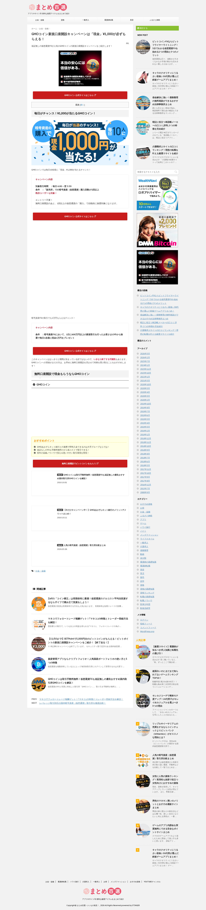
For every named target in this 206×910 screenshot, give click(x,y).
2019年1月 (145, 434)
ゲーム (143, 523)
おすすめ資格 (146, 504)
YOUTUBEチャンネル (152, 882)
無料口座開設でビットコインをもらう (80, 463)
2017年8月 (145, 481)
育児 (142, 573)
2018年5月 (145, 465)
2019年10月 (145, 403)
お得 (142, 508)
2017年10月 (145, 473)
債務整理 (144, 550)
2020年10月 (145, 384)
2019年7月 (145, 411)
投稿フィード (146, 623)
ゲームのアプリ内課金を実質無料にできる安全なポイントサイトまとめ (165, 828)
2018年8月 (145, 454)
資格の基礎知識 (147, 589)
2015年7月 (145, 488)
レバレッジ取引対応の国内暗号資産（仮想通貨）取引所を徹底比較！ (72, 703)
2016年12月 (145, 484)
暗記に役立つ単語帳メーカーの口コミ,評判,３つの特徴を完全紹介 (165, 125)
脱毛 (142, 577)
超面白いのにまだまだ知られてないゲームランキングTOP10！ (165, 674)
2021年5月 (145, 380)
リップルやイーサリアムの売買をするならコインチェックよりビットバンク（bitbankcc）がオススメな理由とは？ (165, 730)
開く (82, 105)
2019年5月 (145, 419)
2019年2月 (145, 430)
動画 (142, 554)
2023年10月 (145, 373)
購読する (142, 28)
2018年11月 (145, 442)
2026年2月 (145, 357)
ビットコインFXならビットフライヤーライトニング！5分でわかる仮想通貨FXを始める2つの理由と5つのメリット (165, 48)
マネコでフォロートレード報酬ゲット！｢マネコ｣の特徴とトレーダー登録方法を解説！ (81, 699)
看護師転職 (108, 20)
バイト (143, 531)
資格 (62, 20)
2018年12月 (145, 438)
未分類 (143, 558)
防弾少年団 (145, 604)
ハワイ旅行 (145, 527)
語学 (142, 581)
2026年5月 (145, 353)
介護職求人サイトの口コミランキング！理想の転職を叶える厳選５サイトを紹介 (165, 150)
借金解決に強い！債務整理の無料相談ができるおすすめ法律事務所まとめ (165, 101)
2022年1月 (145, 376)
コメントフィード (148, 627)
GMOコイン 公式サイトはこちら (80, 95)
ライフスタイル (147, 539)
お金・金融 (39, 20)
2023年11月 (145, 369)
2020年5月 (145, 388)
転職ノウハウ (146, 600)
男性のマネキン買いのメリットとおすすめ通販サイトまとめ (165, 804)
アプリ (143, 519)
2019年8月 (145, 407)
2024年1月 (145, 365)
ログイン (144, 620)
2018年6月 (145, 461)
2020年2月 (145, 400)
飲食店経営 (145, 608)
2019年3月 (145, 427)
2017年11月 (145, 469)
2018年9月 (145, 450)
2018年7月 (145, 457)
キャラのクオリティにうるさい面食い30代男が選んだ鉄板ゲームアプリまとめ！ (165, 76)
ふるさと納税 (155, 20)
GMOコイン (43, 384)
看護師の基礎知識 (148, 562)
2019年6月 (145, 415)
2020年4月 (145, 392)
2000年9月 (145, 492)
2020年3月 (145, 396)
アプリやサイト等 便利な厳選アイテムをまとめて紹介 (103, 899)
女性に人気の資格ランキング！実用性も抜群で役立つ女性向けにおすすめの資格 (165, 779)
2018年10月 (145, 446)
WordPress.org (147, 631)
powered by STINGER (130, 905)
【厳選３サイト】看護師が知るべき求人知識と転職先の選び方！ (165, 650)
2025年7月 (145, 361)
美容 (131, 20)
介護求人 (144, 546)
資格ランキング (147, 592)
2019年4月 (145, 423)
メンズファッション (149, 535)
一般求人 (85, 20)
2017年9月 (145, 477)
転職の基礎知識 (147, 596)
